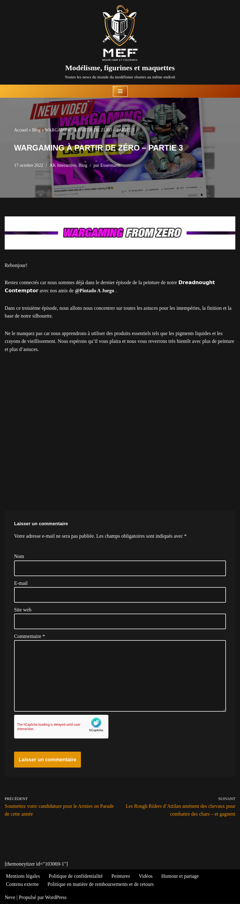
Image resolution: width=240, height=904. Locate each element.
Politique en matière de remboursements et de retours (101, 884)
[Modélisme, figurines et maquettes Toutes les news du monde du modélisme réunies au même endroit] (120, 42)
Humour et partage (180, 876)
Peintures (121, 876)
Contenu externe (22, 884)
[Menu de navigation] (120, 91)
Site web (23, 609)
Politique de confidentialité (76, 876)
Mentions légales (23, 876)
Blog (36, 130)
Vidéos (146, 876)
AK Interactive (63, 165)
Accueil (21, 130)
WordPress (56, 897)
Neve (10, 897)
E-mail (21, 583)
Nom (19, 556)
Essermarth (111, 165)
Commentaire (29, 636)
